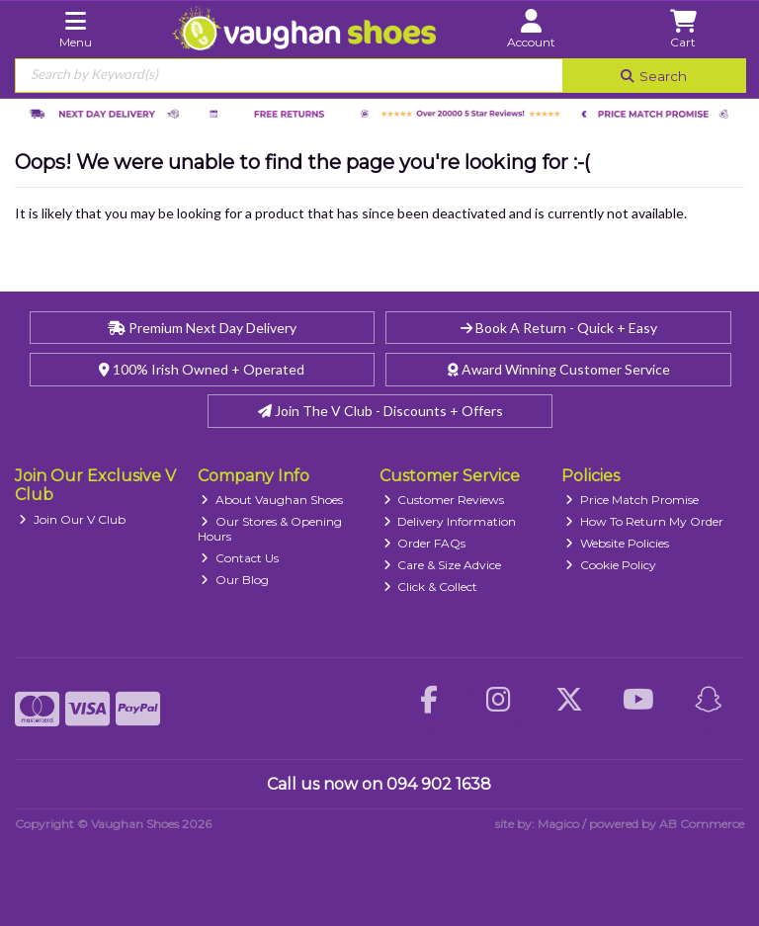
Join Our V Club (72, 519)
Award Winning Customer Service (559, 369)
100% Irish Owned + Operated (201, 369)
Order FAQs (424, 543)
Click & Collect (430, 586)
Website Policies (617, 543)
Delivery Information (450, 521)
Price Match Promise (632, 499)
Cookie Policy (610, 564)
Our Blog (235, 579)
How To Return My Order (644, 521)
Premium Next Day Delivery (202, 327)
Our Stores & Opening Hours (270, 528)
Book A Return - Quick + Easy (559, 327)
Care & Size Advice (442, 564)
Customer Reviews (444, 499)
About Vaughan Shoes (272, 499)
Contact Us (240, 557)
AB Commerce (701, 823)
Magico (558, 823)
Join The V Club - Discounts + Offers (380, 410)
